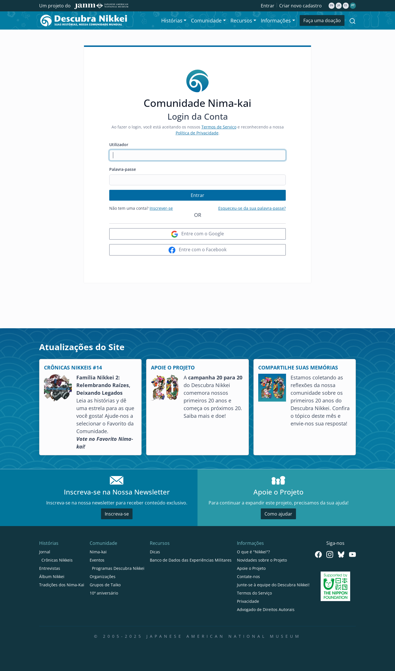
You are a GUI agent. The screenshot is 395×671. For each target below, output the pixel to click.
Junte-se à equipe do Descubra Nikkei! (273, 584)
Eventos (97, 560)
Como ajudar (278, 514)
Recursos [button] (241, 20)
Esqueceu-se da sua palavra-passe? (252, 208)
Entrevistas (49, 568)
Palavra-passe (122, 169)
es (345, 5)
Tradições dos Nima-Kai (61, 584)
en (331, 5)
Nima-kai (98, 551)
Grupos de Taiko (105, 584)
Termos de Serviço (218, 127)
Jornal (44, 551)
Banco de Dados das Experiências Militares (191, 560)
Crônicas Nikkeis (57, 560)
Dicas (155, 551)
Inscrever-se (161, 208)
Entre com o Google (197, 234)
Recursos (160, 543)
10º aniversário (104, 593)
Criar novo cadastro (300, 6)
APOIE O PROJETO (173, 367)
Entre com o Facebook (197, 250)
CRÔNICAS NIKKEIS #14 (73, 367)
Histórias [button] (171, 20)
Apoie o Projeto (251, 568)
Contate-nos (248, 576)
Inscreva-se (117, 514)
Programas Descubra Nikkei (118, 568)
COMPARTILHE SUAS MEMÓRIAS (298, 367)
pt (352, 5)
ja (338, 5)
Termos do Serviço (254, 593)
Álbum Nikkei (51, 576)
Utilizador (118, 144)
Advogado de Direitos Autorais (266, 609)
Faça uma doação (322, 20)
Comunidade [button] (206, 20)
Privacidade (248, 601)
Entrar (267, 6)
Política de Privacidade (197, 133)
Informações (250, 543)
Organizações (102, 576)
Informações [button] (276, 20)
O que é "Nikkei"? (253, 551)
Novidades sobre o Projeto (262, 560)
